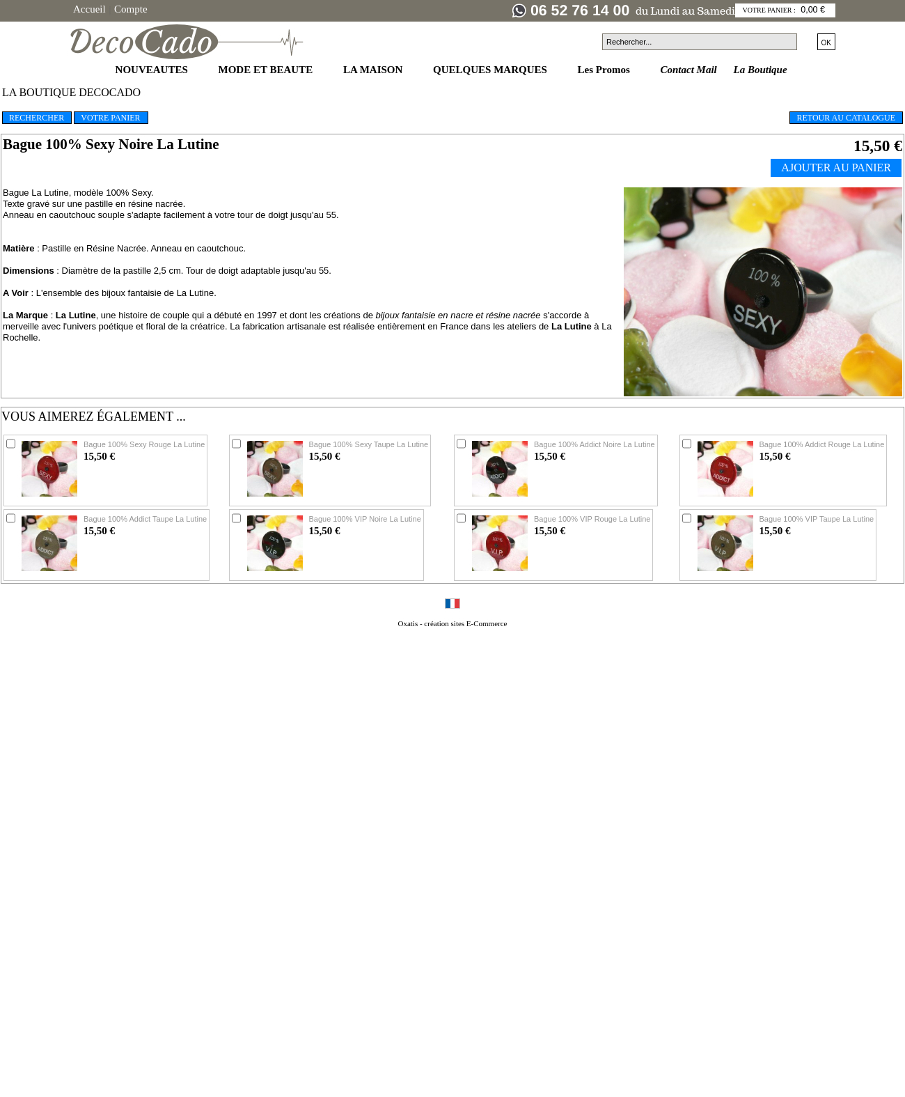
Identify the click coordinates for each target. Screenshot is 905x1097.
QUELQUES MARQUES (491, 69)
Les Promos (605, 69)
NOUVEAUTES (153, 69)
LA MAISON (374, 69)
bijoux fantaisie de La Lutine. (159, 293)
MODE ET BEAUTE (267, 69)
